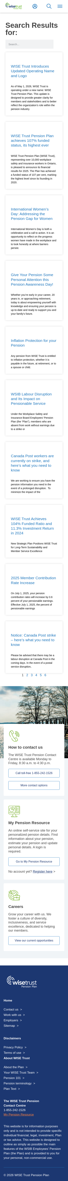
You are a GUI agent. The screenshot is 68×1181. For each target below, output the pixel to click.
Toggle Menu (59, 6)
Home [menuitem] (8, 1000)
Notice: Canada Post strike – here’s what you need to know (33, 640)
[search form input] (29, 44)
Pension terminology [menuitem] (18, 1083)
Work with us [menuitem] (12, 1015)
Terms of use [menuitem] (12, 1052)
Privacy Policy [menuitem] (13, 1047)
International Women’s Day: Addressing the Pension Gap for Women (32, 214)
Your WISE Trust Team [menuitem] (19, 1072)
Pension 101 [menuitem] (12, 1078)
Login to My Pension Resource (35, 6)
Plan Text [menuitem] (10, 1089)
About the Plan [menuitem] (14, 1067)
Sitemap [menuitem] (9, 1025)
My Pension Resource (19, 1114)
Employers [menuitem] (11, 1020)
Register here (42, 871)
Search (49, 6)
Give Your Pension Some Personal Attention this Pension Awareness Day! (32, 279)
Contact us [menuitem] (11, 1009)
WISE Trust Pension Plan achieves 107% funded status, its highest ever (32, 140)
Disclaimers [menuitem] (12, 1038)
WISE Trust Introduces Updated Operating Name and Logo (32, 71)
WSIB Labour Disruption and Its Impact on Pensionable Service (31, 399)
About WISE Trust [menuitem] (17, 1058)
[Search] (58, 44)
